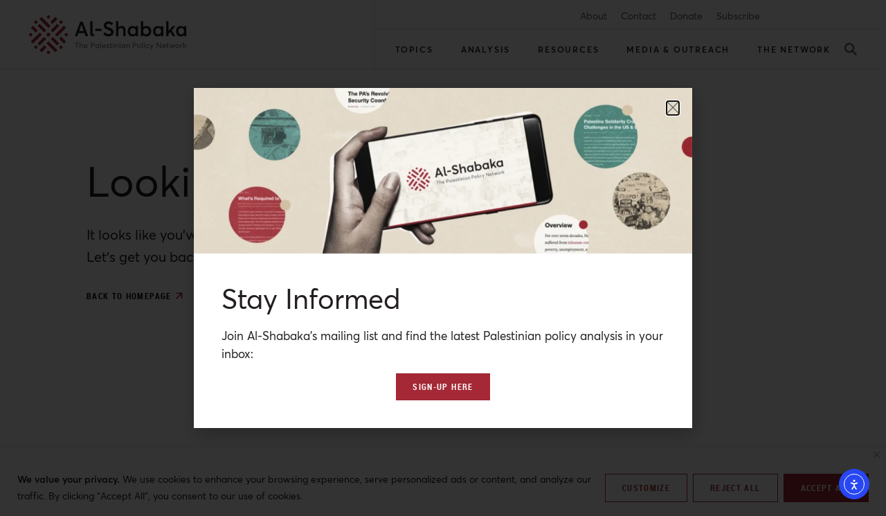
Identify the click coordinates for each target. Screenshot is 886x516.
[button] (672, 108)
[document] (443, 258)
